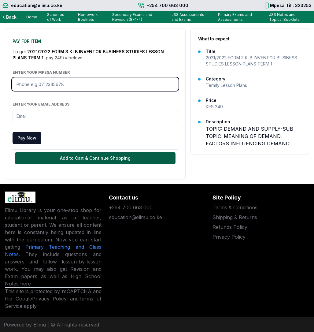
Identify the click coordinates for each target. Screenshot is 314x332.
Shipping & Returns (234, 217)
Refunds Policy (229, 227)
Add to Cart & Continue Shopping (95, 158)
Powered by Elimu (25, 325)
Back (9, 17)
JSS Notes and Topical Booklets (284, 17)
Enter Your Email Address (41, 104)
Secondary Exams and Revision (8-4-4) (132, 17)
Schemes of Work (55, 17)
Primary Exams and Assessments (235, 17)
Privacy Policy (49, 299)
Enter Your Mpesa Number (41, 72)
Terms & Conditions (234, 207)
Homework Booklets (88, 17)
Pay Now (26, 137)
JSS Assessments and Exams (188, 17)
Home (31, 17)
